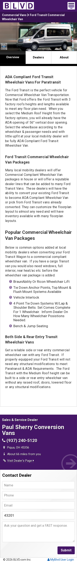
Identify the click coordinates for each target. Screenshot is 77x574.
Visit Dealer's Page (20, 461)
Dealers (38, 57)
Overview (12, 57)
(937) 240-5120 (19, 440)
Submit (66, 550)
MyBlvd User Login (60, 559)
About (64, 57)
